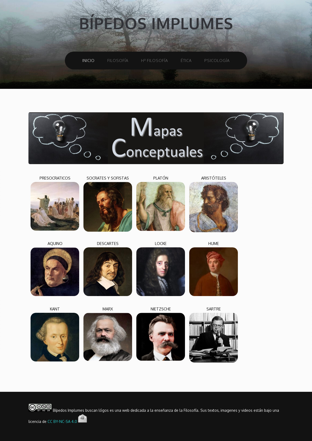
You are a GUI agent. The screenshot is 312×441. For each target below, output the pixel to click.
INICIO (88, 60)
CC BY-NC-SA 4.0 (62, 421)
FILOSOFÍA (117, 60)
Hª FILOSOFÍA (154, 60)
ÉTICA (186, 60)
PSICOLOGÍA (217, 60)
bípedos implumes (156, 23)
